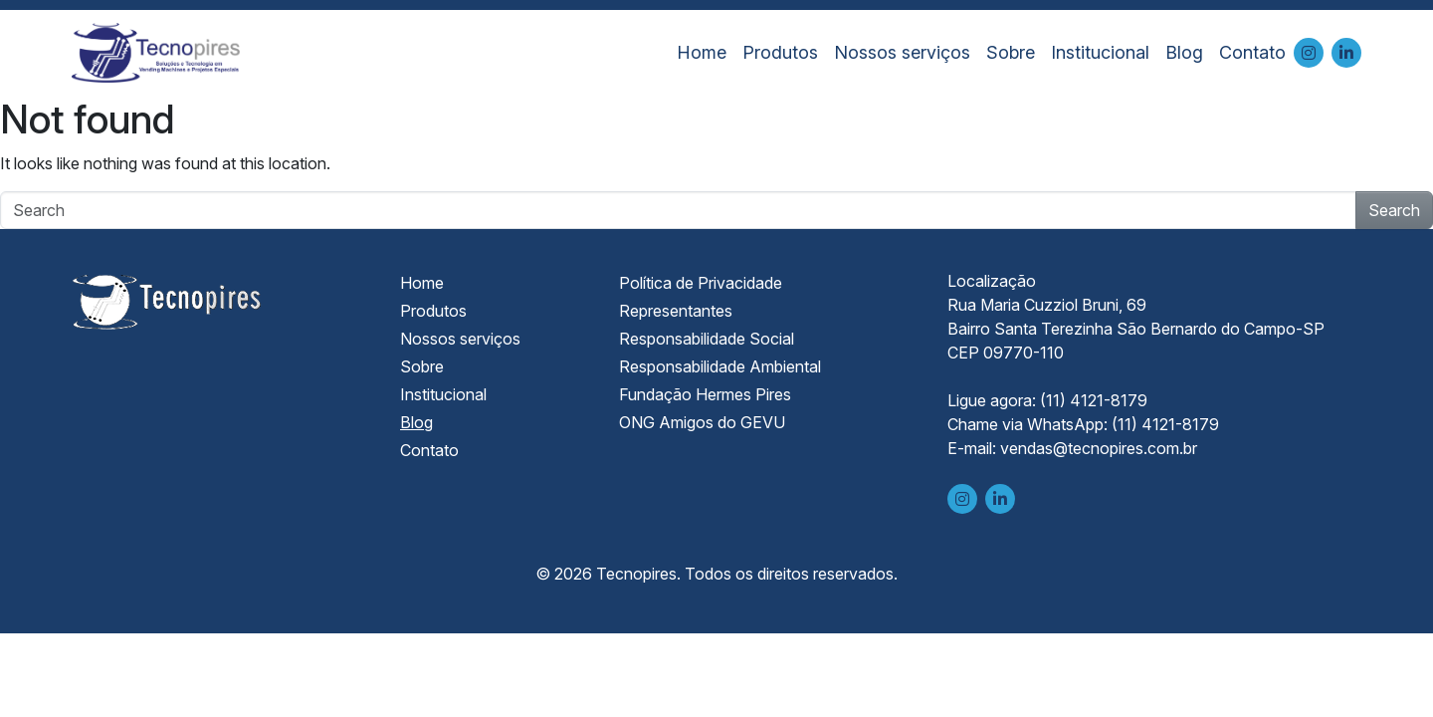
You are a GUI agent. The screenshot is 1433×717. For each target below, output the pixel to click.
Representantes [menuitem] (675, 311)
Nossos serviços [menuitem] (902, 52)
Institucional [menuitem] (1100, 52)
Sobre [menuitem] (1010, 52)
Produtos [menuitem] (780, 52)
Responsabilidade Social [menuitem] (706, 339)
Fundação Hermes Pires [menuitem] (705, 394)
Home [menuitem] (701, 52)
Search (1394, 210)
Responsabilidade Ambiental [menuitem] (720, 366)
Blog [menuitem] (1184, 52)
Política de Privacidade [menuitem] (700, 283)
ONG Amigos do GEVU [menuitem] (702, 422)
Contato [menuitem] (1252, 52)
